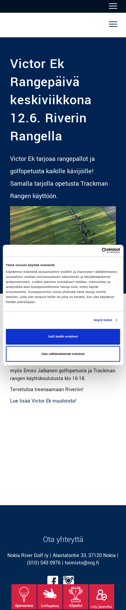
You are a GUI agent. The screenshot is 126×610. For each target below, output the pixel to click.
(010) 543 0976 (43, 562)
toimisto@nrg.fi (82, 562)
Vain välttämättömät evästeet (63, 354)
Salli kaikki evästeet (63, 337)
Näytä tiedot (103, 320)
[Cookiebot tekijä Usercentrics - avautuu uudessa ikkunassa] (91, 250)
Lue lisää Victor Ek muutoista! (43, 401)
